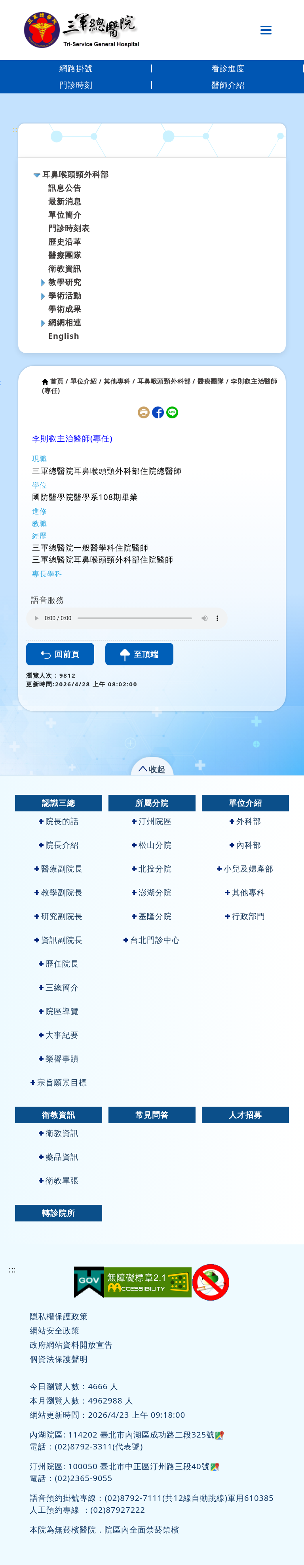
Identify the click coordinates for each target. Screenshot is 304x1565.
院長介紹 (59, 844)
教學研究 (65, 282)
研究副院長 (58, 916)
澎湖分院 (152, 892)
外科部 (245, 821)
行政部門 (245, 916)
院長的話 (59, 821)
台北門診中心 (152, 939)
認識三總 (58, 803)
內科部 (245, 844)
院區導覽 (59, 1011)
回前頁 (60, 654)
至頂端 (139, 655)
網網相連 (65, 322)
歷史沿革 (65, 241)
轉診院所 (58, 1213)
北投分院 (152, 868)
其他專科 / (119, 381)
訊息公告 (65, 187)
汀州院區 (152, 821)
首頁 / (59, 381)
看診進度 (228, 68)
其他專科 (245, 892)
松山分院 (152, 844)
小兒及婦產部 (245, 868)
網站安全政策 (55, 1330)
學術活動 (65, 295)
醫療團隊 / (213, 381)
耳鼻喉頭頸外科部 (75, 174)
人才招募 (245, 1114)
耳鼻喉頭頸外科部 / (166, 381)
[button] (152, 768)
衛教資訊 (65, 268)
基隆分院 (152, 916)
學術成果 (65, 309)
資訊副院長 (58, 939)
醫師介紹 (228, 85)
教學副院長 (58, 892)
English (64, 335)
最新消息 (65, 201)
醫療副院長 (58, 868)
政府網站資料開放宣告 (71, 1344)
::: (16, 129)
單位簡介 (65, 214)
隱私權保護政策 (59, 1316)
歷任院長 (59, 963)
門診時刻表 (69, 228)
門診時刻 (76, 85)
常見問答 (152, 1114)
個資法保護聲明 (59, 1359)
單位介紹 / (86, 381)
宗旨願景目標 (58, 1082)
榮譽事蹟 (59, 1058)
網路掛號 (76, 68)
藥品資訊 (59, 1156)
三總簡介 (59, 987)
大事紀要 (59, 1034)
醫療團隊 (65, 255)
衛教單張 (59, 1180)
